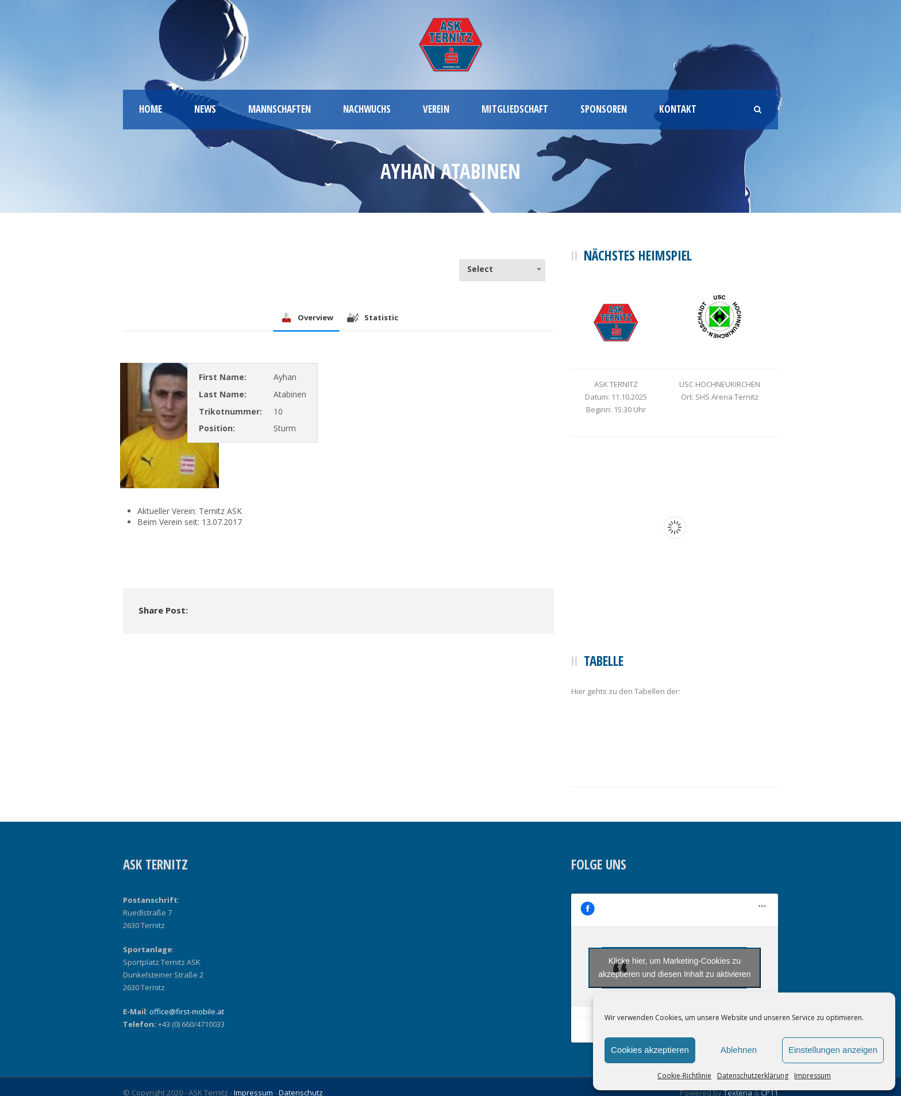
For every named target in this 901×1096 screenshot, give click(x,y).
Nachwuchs (367, 109)
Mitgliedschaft (515, 109)
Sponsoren (603, 109)
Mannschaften (279, 109)
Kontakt (677, 109)
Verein (436, 109)
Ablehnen (739, 1050)
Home (150, 109)
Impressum (812, 1075)
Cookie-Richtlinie (684, 1075)
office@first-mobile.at (186, 1011)
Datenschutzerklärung (752, 1075)
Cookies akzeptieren (650, 1050)
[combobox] (502, 269)
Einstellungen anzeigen (832, 1050)
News (205, 109)
